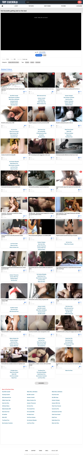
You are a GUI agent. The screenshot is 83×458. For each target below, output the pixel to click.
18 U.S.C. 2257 (55, 450)
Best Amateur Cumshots (7, 423)
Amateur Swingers (56, 400)
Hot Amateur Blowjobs (32, 420)
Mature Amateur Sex (31, 400)
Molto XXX (4, 417)
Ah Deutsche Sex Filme (57, 411)
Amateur (32, 62)
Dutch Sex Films (5, 403)
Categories (79, 6)
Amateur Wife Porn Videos (13, 62)
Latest (16, 6)
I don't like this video (37, 52)
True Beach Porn (5, 420)
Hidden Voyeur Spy (6, 400)
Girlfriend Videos (5, 406)
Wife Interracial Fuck (6, 397)
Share (44, 55)
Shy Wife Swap (55, 397)
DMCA (46, 450)
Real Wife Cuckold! (6, 391)
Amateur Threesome (31, 403)
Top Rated (31, 6)
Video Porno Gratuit (56, 414)
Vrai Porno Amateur (31, 417)
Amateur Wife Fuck (56, 403)
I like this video (35, 52)
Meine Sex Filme (55, 423)
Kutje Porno (54, 417)
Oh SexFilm (4, 414)
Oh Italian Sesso (30, 414)
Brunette (27, 62)
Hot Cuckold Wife (30, 411)
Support (33, 450)
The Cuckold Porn (31, 408)
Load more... (41, 383)
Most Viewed (47, 6)
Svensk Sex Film (55, 408)
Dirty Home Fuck (5, 411)
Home (2, 6)
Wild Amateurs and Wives (14, 97)
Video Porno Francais (56, 406)
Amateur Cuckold (30, 397)
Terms (40, 450)
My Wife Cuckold (30, 394)
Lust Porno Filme (30, 423)
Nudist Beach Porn (56, 420)
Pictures (63, 6)
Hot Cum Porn (30, 406)
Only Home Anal (55, 394)
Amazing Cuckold (6, 394)
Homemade (38, 62)
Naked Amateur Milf (6, 408)
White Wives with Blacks (32, 391)
